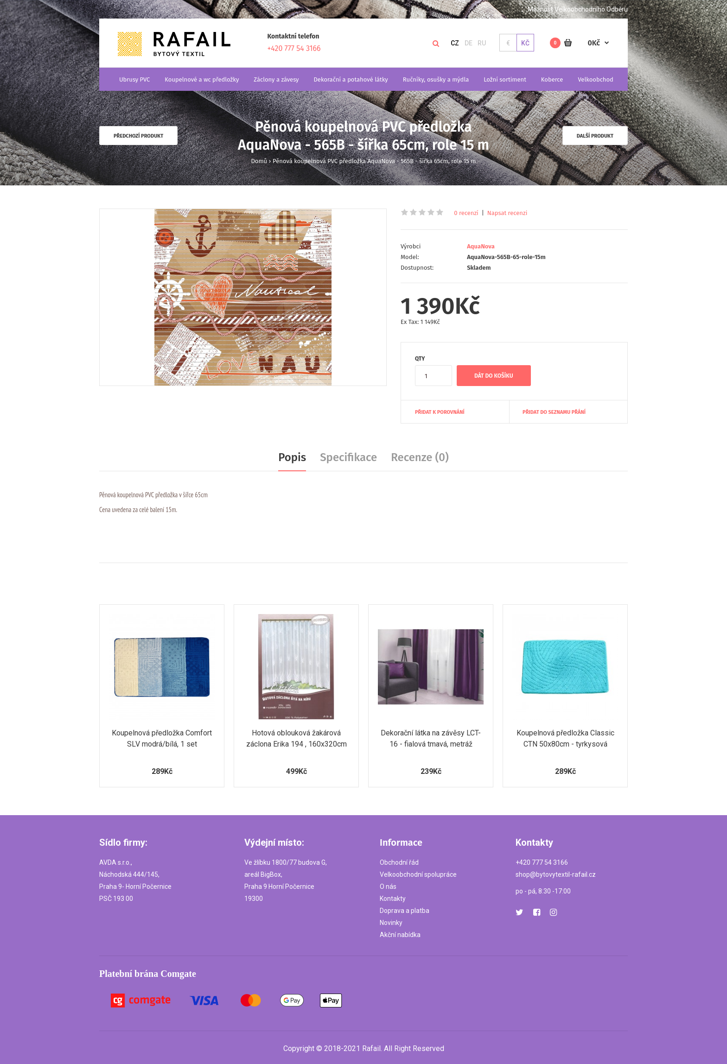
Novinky (391, 922)
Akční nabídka (400, 934)
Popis (292, 457)
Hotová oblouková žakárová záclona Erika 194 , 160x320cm (296, 738)
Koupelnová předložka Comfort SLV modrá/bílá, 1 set (162, 738)
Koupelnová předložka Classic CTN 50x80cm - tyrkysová (565, 738)
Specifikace (348, 457)
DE (468, 43)
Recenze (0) (420, 457)
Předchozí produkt (138, 136)
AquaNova (481, 246)
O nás (388, 886)
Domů (259, 161)
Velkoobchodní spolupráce (418, 874)
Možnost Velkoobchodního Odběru (578, 9)
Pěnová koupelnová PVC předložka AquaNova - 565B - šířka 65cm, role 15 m (374, 161)
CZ (455, 43)
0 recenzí (466, 212)
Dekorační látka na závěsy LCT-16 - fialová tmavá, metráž (431, 738)
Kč (525, 43)
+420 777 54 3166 (294, 48)
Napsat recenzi (507, 212)
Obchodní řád (399, 862)
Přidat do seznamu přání (554, 412)
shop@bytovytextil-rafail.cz (556, 874)
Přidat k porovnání (440, 412)
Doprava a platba (404, 910)
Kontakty (393, 898)
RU (482, 43)
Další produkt (595, 136)
